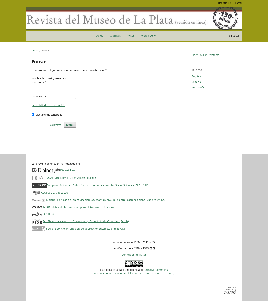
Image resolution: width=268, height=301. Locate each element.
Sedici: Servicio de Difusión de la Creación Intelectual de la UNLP (79, 228)
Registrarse (224, 2)
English (196, 76)
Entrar (238, 2)
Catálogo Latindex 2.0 (54, 192)
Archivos (115, 35)
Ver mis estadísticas (134, 254)
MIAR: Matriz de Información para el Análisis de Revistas (78, 207)
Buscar (234, 35)
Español (197, 82)
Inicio (35, 50)
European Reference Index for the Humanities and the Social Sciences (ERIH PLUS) (98, 185)
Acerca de (147, 35)
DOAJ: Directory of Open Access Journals (71, 177)
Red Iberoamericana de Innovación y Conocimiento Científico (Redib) (86, 221)
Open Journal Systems (205, 55)
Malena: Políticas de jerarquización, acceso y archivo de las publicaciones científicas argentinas (99, 200)
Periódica (48, 214)
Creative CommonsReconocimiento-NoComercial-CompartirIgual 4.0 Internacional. (134, 271)
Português (198, 87)
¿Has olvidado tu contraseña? (48, 105)
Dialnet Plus (67, 170)
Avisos (131, 35)
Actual (100, 35)
